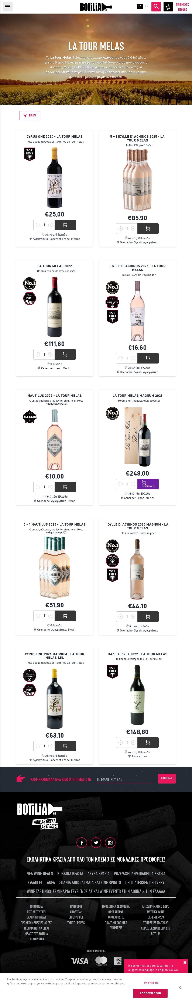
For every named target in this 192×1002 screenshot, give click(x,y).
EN (146, 6)
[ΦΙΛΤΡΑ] (30, 115)
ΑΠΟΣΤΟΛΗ (76, 912)
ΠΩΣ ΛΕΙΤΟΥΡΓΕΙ (36, 912)
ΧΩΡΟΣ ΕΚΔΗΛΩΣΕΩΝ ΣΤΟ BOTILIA (156, 931)
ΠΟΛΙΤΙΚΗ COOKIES (116, 923)
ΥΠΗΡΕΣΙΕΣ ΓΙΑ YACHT (155, 923)
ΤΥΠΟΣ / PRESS (76, 923)
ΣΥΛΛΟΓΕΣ (35, 882)
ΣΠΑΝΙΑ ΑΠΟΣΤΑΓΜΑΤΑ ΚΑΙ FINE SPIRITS (90, 882)
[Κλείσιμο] (180, 988)
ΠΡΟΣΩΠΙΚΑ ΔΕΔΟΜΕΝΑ (116, 906)
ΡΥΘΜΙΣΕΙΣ (116, 928)
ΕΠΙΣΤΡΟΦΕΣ (76, 917)
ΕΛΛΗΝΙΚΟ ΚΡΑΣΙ (36, 917)
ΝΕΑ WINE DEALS (40, 874)
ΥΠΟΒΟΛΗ (167, 778)
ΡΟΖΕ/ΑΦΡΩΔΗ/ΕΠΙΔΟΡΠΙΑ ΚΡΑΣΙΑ (139, 874)
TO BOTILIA (36, 906)
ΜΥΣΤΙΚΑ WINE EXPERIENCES (155, 915)
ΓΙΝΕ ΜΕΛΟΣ (182, 5)
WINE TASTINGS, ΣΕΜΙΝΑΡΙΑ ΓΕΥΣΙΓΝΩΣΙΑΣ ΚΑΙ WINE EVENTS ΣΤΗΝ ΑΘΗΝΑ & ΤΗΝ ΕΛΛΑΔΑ (96, 891)
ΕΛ (139, 6)
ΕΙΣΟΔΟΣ (182, 10)
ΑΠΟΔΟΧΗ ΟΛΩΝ (150, 993)
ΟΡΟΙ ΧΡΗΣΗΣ (116, 917)
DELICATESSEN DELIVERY (144, 882)
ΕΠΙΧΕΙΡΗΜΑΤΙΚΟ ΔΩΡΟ (155, 906)
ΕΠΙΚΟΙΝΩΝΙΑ (36, 939)
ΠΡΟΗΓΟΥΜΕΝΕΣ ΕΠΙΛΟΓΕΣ (36, 923)
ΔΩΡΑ (51, 882)
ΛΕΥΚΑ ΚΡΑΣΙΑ (99, 874)
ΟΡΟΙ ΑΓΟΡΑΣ (115, 912)
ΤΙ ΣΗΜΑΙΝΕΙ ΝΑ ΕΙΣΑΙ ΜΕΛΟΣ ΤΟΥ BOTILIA (36, 931)
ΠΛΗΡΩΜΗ (76, 906)
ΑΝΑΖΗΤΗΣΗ (156, 6)
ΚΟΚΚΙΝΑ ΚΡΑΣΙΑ (70, 874)
